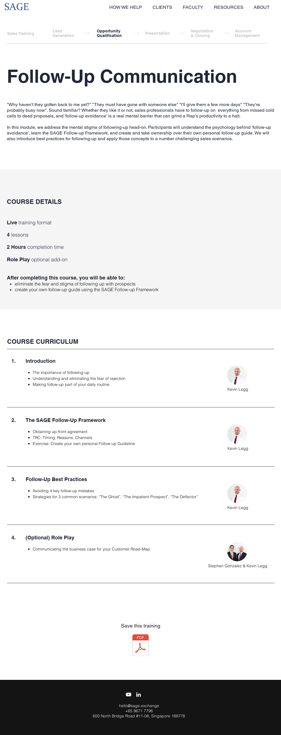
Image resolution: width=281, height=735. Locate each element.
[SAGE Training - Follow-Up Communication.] (140, 645)
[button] (126, 7)
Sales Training (20, 33)
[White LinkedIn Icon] (138, 694)
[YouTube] (128, 694)
